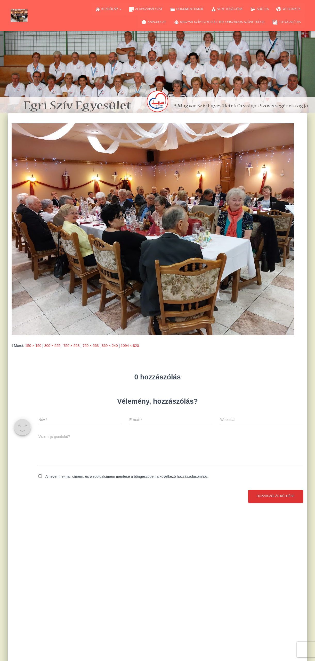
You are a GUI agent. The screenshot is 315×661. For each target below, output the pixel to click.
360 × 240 (110, 346)
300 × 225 (52, 346)
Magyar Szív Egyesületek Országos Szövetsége (219, 22)
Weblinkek (288, 9)
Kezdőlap (108, 9)
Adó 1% (260, 9)
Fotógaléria (286, 22)
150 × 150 (33, 346)
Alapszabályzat (146, 9)
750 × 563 (71, 346)
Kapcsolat (153, 22)
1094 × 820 (130, 346)
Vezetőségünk (227, 9)
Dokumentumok (186, 9)
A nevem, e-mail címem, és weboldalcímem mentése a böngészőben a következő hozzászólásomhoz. (127, 476)
